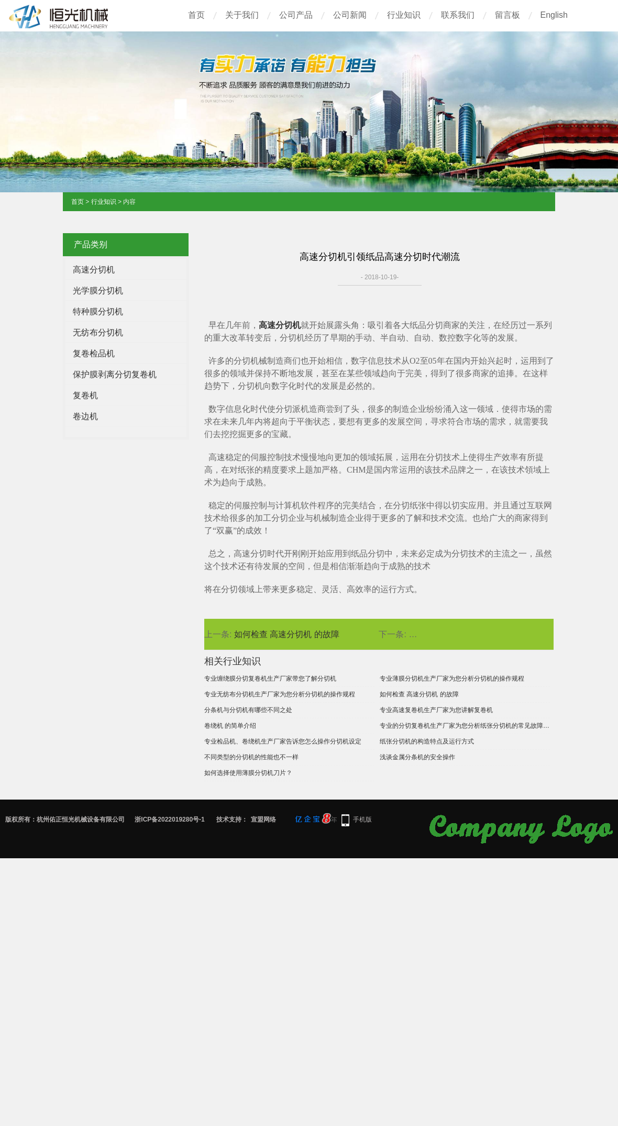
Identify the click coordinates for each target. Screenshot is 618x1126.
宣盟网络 (263, 819)
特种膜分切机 (98, 311)
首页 (196, 14)
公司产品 (296, 14)
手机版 (362, 819)
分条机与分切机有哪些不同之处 (248, 710)
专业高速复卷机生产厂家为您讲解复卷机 (436, 710)
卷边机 (85, 416)
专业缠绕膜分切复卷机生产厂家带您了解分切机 (270, 678)
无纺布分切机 (98, 332)
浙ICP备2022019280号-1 (169, 819)
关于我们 (242, 14)
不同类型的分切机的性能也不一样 (251, 757)
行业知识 (404, 14)
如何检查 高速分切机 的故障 (286, 634)
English (554, 14)
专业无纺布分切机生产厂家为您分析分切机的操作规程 (279, 694)
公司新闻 (350, 14)
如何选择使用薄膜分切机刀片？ (248, 773)
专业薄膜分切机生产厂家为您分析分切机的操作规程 (452, 678)
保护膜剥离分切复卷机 (115, 374)
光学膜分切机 (98, 290)
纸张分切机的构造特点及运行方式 (427, 741)
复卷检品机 (94, 353)
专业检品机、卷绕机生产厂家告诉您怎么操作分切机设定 (282, 741)
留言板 (507, 14)
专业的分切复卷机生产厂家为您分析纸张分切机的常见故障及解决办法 (465, 725)
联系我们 (457, 14)
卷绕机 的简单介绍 (230, 725)
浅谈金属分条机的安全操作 (417, 757)
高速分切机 (94, 269)
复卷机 (85, 395)
